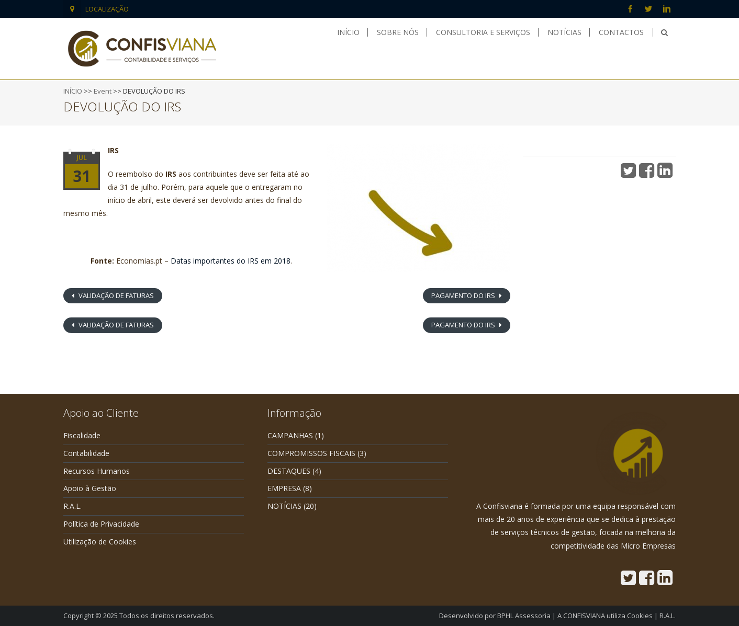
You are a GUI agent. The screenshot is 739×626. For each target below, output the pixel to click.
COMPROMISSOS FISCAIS (311, 453)
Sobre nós (398, 32)
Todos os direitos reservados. (167, 615)
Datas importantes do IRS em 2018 (230, 261)
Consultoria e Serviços (483, 32)
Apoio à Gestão (89, 488)
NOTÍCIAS (284, 506)
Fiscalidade (81, 435)
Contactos (621, 32)
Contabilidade (86, 453)
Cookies (640, 615)
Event (102, 91)
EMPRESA (284, 488)
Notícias (564, 32)
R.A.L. (72, 506)
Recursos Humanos (96, 471)
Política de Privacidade (101, 524)
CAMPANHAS (290, 435)
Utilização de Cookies (99, 542)
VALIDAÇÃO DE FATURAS (115, 295)
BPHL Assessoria (524, 615)
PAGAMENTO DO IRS (464, 295)
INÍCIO (72, 91)
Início (348, 32)
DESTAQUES (288, 471)
